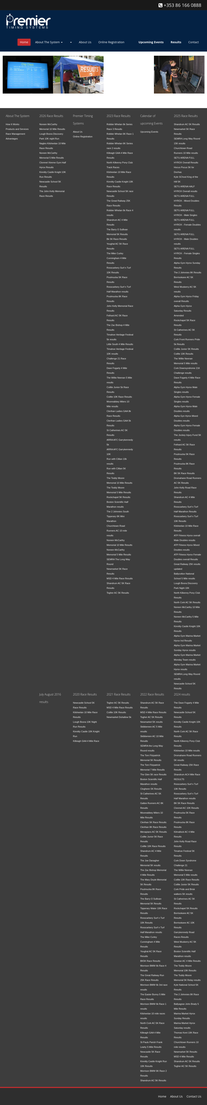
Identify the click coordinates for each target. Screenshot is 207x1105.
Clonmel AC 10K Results (186, 804)
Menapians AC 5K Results (153, 828)
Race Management (15, 130)
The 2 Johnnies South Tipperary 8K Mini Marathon (118, 513)
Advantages (12, 135)
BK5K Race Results (150, 957)
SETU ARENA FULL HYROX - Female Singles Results (187, 250)
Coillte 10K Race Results (119, 393)
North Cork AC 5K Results (187, 599)
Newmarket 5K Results (185, 1048)
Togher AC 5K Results (118, 589)
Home (24, 42)
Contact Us (194, 1096)
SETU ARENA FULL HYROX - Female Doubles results (187, 221)
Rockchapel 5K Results (118, 494)
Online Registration (111, 42)
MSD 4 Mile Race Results (120, 575)
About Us (85, 42)
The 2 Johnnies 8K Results (187, 269)
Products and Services (17, 126)
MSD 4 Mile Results (184, 1053)
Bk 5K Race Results (117, 235)
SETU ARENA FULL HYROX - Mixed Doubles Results (186, 197)
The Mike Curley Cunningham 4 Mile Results (116, 255)
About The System (49, 42)
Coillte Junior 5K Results (186, 345)
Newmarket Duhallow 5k (119, 714)
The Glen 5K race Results (153, 771)
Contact (193, 42)
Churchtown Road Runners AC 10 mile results (117, 527)
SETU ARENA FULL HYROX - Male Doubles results (186, 236)
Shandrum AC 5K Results (187, 121)
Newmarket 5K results (151, 718)
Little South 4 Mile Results (120, 341)
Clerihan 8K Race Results (153, 824)
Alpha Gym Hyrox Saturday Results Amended (183, 307)
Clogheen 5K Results (151, 785)
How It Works (12, 121)
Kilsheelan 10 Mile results (187, 747)
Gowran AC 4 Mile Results (187, 957)
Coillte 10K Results (183, 350)
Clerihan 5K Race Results (153, 819)
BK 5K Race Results (184, 470)
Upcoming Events (149, 128)
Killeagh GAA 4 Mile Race (86, 737)
